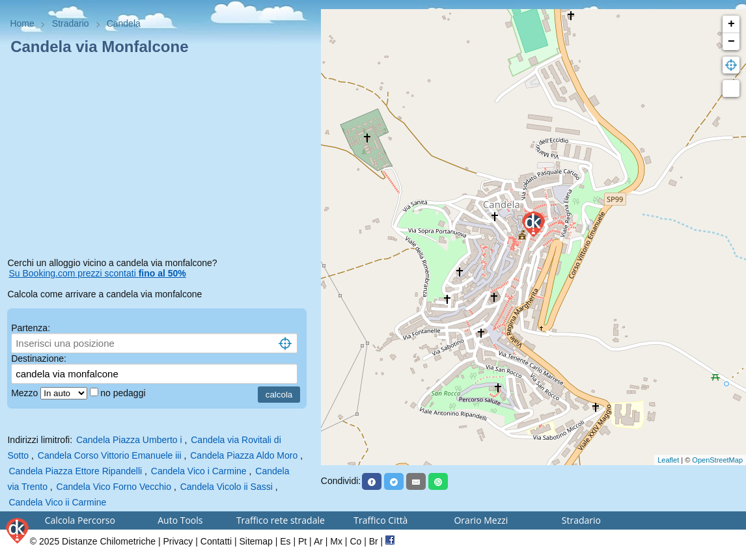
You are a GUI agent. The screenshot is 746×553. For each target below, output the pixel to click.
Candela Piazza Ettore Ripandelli (75, 471)
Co (355, 541)
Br (373, 541)
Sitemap (255, 541)
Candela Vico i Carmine (199, 471)
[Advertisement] (160, 159)
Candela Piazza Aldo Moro (243, 455)
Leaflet (668, 460)
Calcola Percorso (80, 520)
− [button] (731, 41)
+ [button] (731, 24)
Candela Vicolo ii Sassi (226, 486)
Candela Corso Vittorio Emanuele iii (110, 455)
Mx (336, 541)
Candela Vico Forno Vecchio (114, 486)
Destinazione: (38, 358)
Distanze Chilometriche (109, 541)
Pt (302, 541)
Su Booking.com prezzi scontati (97, 273)
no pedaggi (124, 393)
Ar (318, 541)
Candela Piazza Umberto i (129, 440)
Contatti (216, 541)
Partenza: (30, 328)
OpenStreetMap (717, 460)
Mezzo (25, 393)
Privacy (178, 541)
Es (285, 541)
